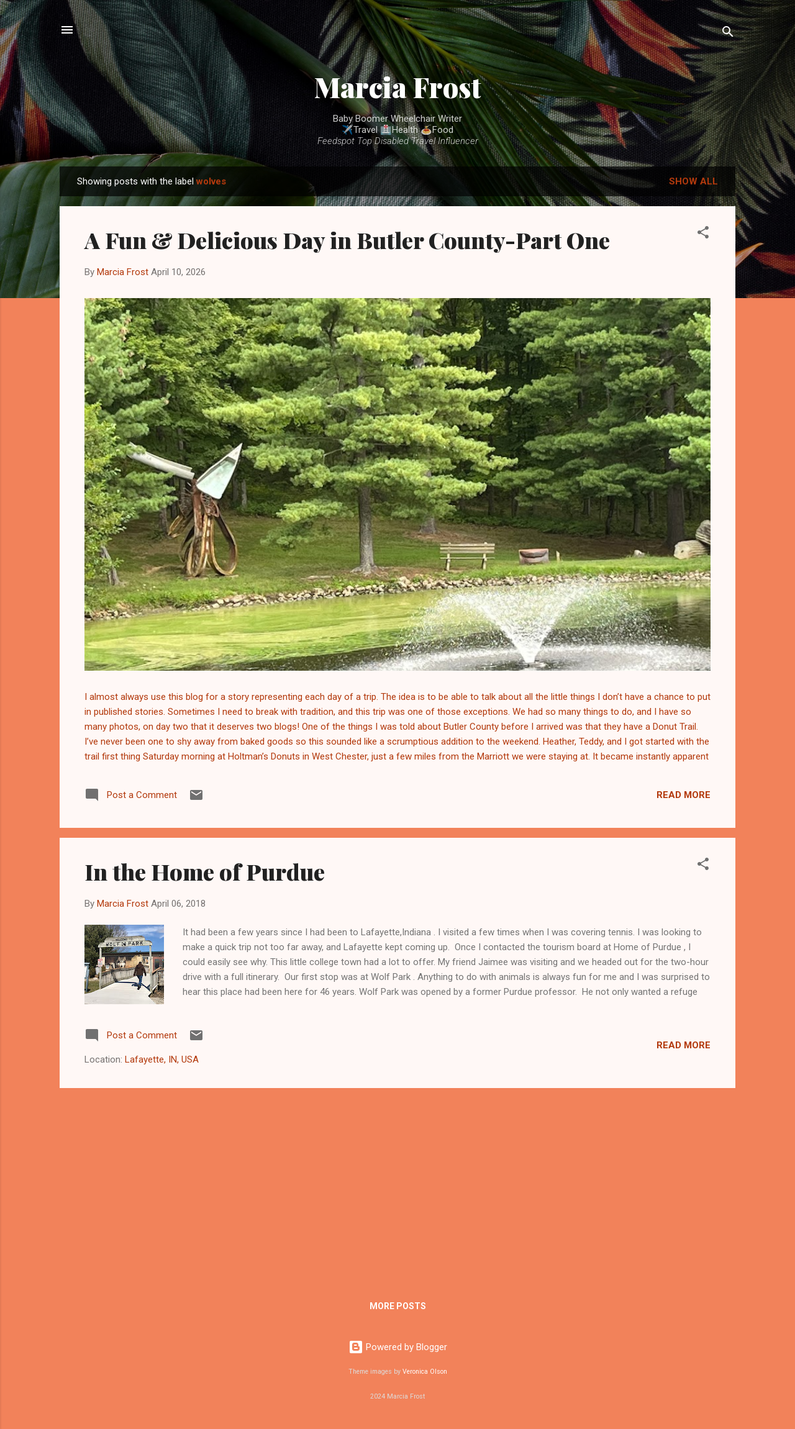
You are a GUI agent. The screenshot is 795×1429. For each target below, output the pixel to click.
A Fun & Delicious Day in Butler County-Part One (347, 240)
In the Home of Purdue (204, 871)
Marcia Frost (397, 86)
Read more (683, 795)
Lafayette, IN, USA (162, 1059)
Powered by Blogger (397, 1347)
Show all (693, 181)
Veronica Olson (424, 1372)
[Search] (727, 34)
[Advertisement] (397, 1185)
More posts (398, 1306)
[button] (703, 234)
